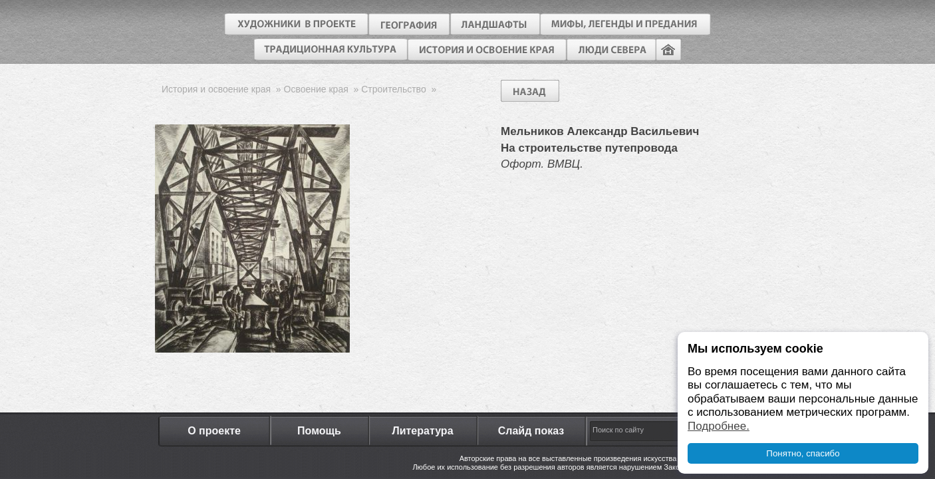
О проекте (214, 430)
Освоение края (316, 89)
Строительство (393, 89)
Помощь (319, 430)
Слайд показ (531, 430)
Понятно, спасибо (802, 453)
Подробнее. (718, 426)
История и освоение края (216, 89)
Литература (422, 430)
